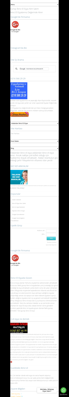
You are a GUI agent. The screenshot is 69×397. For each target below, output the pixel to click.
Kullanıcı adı (40, 230)
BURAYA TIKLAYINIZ (17, 188)
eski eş (18, 100)
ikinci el (51, 357)
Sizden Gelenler (16, 200)
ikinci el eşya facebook (18, 207)
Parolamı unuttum (51, 242)
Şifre (43, 234)
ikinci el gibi (25, 352)
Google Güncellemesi (18, 214)
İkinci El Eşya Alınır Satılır (19, 203)
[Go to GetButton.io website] (63, 394)
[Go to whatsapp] (63, 390)
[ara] (34, 68)
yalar (23, 100)
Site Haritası (15, 133)
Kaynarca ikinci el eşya (18, 211)
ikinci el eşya (50, 334)
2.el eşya (18, 103)
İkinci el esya (14, 283)
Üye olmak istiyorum (51, 245)
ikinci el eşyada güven (31, 308)
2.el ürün (41, 342)
